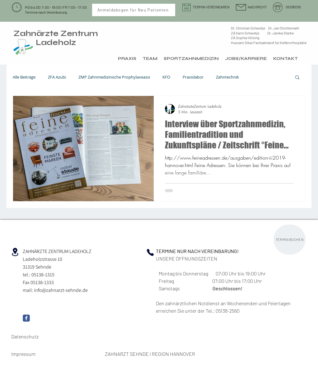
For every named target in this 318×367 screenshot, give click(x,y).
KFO (166, 77)
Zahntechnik (227, 77)
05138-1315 (42, 274)
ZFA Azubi (57, 77)
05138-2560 (227, 311)
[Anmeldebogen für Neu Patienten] (133, 10)
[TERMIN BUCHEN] (290, 239)
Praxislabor (193, 77)
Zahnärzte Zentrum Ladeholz (55, 38)
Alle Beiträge (24, 77)
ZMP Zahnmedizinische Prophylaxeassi (114, 77)
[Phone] (150, 252)
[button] (297, 78)
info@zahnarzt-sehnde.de (61, 290)
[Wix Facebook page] (26, 318)
